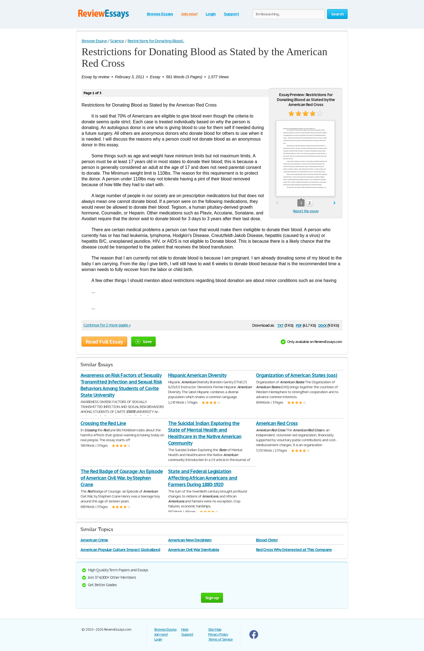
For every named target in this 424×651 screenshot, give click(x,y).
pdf (299, 325)
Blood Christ (267, 540)
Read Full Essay (104, 341)
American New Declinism (189, 540)
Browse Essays (160, 13)
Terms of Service (220, 639)
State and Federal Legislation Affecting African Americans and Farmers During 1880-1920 (202, 478)
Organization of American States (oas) (296, 375)
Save (143, 341)
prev (277, 203)
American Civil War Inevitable (193, 549)
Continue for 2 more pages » (106, 325)
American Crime (94, 540)
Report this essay (306, 211)
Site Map (214, 629)
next (334, 203)
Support (231, 13)
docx (322, 325)
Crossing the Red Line (103, 423)
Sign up (212, 597)
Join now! (189, 13)
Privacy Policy (218, 634)
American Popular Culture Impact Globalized (120, 549)
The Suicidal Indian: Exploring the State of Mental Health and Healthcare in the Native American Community (204, 433)
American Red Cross (277, 423)
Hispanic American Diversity (197, 375)
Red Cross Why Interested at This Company (294, 549)
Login (211, 13)
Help (184, 629)
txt (280, 325)
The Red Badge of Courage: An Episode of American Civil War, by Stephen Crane (121, 478)
